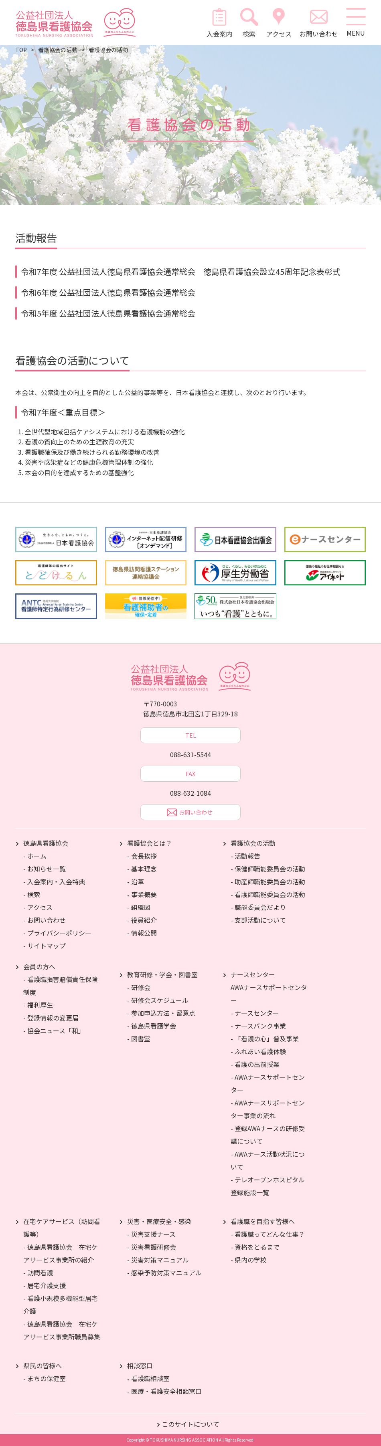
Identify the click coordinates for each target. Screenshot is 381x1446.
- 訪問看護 (38, 1272)
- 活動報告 (245, 856)
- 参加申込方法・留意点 (161, 1013)
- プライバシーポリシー (57, 933)
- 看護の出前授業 (255, 1064)
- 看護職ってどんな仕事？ (268, 1234)
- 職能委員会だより (258, 907)
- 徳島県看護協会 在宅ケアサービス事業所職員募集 (61, 1330)
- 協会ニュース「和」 (54, 1030)
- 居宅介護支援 (44, 1285)
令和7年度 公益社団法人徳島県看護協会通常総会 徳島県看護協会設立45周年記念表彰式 (180, 271)
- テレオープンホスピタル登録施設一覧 (268, 1186)
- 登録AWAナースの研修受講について (268, 1134)
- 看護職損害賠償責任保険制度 (60, 985)
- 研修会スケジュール (157, 1000)
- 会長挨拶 (142, 856)
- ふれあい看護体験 (258, 1051)
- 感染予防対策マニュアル (164, 1272)
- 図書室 (138, 1038)
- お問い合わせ (44, 920)
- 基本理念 (142, 868)
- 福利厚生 (38, 1005)
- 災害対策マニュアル (158, 1259)
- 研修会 (138, 987)
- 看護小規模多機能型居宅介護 (60, 1304)
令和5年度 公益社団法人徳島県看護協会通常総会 (108, 313)
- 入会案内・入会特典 (54, 881)
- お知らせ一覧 (44, 868)
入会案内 (219, 22)
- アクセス (38, 907)
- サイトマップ (44, 945)
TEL (190, 735)
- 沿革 (135, 881)
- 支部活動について (258, 920)
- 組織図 (138, 907)
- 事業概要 (142, 894)
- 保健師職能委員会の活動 (268, 868)
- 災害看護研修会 (151, 1247)
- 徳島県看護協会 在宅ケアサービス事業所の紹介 (60, 1253)
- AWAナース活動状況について (268, 1160)
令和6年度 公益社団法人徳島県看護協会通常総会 (108, 292)
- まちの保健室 (44, 1378)
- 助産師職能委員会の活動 (268, 881)
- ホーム (35, 856)
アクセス (278, 22)
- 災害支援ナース (151, 1234)
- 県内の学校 (249, 1259)
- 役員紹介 (142, 920)
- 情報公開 (142, 933)
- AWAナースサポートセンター (268, 1083)
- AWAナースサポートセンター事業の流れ (268, 1109)
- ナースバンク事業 (258, 1026)
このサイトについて (190, 1424)
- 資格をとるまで (255, 1247)
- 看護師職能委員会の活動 (268, 894)
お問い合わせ (318, 22)
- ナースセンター (255, 1013)
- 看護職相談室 (148, 1378)
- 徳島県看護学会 (151, 1026)
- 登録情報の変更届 (51, 1017)
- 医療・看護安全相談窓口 (164, 1391)
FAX (190, 774)
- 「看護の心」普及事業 (265, 1038)
